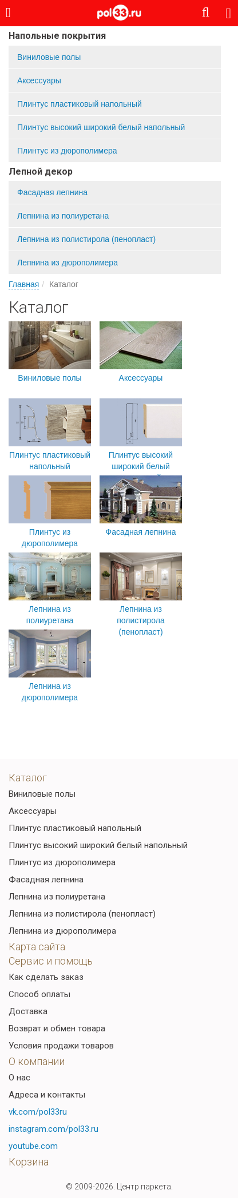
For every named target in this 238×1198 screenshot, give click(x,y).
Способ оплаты (39, 994)
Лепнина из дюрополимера (67, 262)
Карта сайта (37, 947)
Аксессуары (39, 80)
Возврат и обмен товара (57, 1028)
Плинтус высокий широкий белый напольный (101, 127)
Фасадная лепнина (52, 192)
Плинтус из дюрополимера (67, 150)
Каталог (28, 778)
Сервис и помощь (51, 961)
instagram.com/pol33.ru (53, 1129)
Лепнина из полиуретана (63, 215)
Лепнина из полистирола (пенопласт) (86, 239)
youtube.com (33, 1146)
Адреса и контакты (47, 1095)
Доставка (28, 1011)
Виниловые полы (49, 57)
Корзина (29, 1162)
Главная (24, 284)
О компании (37, 1061)
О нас (19, 1077)
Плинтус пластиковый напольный (79, 103)
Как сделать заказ (46, 977)
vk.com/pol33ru (38, 1112)
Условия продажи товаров (61, 1045)
